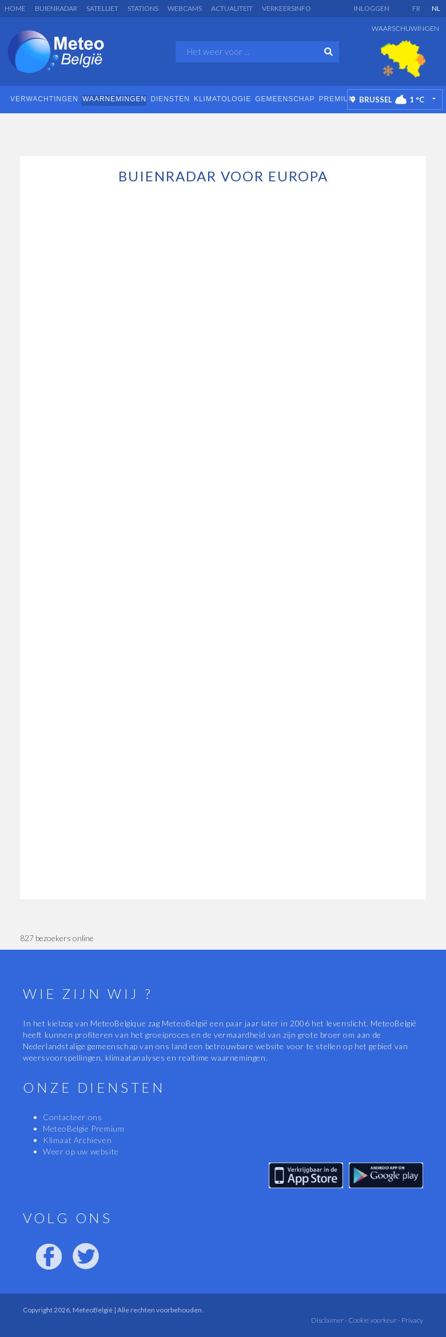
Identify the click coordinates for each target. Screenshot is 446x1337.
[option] (403, 59)
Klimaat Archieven (77, 1140)
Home (15, 8)
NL (436, 8)
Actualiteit (232, 8)
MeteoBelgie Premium (83, 1128)
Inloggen (371, 8)
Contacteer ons (72, 1117)
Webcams (185, 8)
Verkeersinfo (286, 8)
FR (416, 8)
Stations (143, 8)
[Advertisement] (223, 133)
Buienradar (56, 8)
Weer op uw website (81, 1151)
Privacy (411, 1320)
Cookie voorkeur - (373, 1320)
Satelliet (102, 8)
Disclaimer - (329, 1320)
